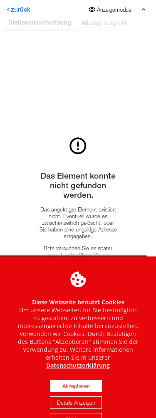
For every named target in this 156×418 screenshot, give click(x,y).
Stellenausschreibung (39, 22)
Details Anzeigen (76, 409)
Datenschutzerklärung (78, 372)
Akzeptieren (76, 393)
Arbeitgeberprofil (103, 22)
